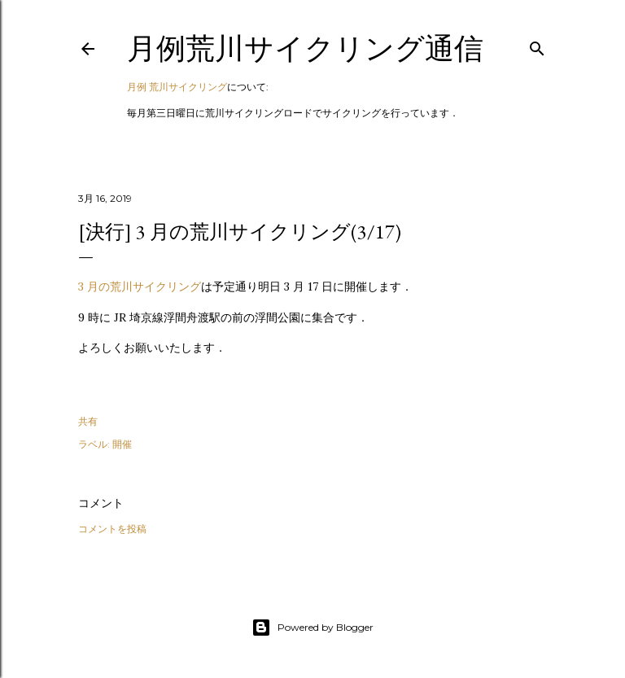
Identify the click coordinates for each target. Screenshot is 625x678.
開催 (122, 444)
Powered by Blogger (312, 627)
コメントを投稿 (112, 529)
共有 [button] (88, 421)
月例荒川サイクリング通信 (305, 48)
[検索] (537, 45)
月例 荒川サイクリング (177, 87)
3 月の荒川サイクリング (139, 286)
